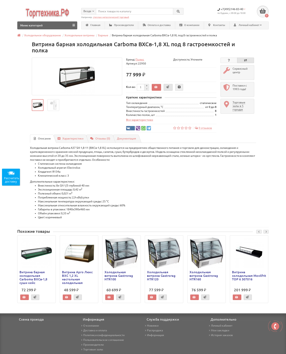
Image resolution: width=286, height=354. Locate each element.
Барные (103, 35)
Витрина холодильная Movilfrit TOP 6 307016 (249, 275)
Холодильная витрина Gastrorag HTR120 (161, 275)
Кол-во (130, 86)
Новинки (151, 325)
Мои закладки (219, 330)
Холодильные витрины (80, 35)
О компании (189, 25)
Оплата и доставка (157, 25)
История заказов (221, 335)
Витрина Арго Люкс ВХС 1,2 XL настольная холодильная (77, 277)
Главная (93, 25)
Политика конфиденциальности (103, 335)
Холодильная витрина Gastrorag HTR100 (118, 275)
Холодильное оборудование (42, 35)
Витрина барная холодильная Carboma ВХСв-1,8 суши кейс (33, 277)
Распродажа (154, 330)
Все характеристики (139, 120)
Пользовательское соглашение (102, 339)
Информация (154, 335)
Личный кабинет (220, 325)
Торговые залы (92, 349)
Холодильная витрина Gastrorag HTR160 (203, 275)
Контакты (216, 25)
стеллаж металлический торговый (111, 17)
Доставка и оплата (94, 330)
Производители (121, 25)
